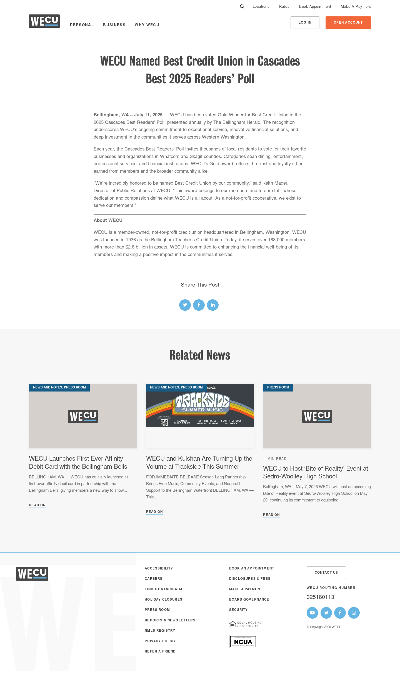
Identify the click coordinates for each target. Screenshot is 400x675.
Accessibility (159, 568)
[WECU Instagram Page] (354, 613)
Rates (284, 7)
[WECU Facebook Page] (340, 613)
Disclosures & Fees (250, 579)
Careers (153, 579)
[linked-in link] (213, 305)
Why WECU (147, 25)
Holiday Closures (163, 599)
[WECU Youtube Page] (312, 613)
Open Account (348, 22)
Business (114, 25)
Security (238, 610)
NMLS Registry (160, 631)
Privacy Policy (160, 641)
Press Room (157, 610)
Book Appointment (315, 7)
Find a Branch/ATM (163, 589)
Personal (82, 25)
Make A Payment (356, 7)
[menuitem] (261, 7)
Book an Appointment (251, 568)
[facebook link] (199, 305)
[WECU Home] (44, 22)
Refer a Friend (160, 651)
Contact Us (326, 572)
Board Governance (249, 599)
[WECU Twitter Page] (326, 613)
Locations (261, 7)
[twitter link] (185, 305)
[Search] (242, 7)
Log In (305, 22)
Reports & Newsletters (170, 620)
